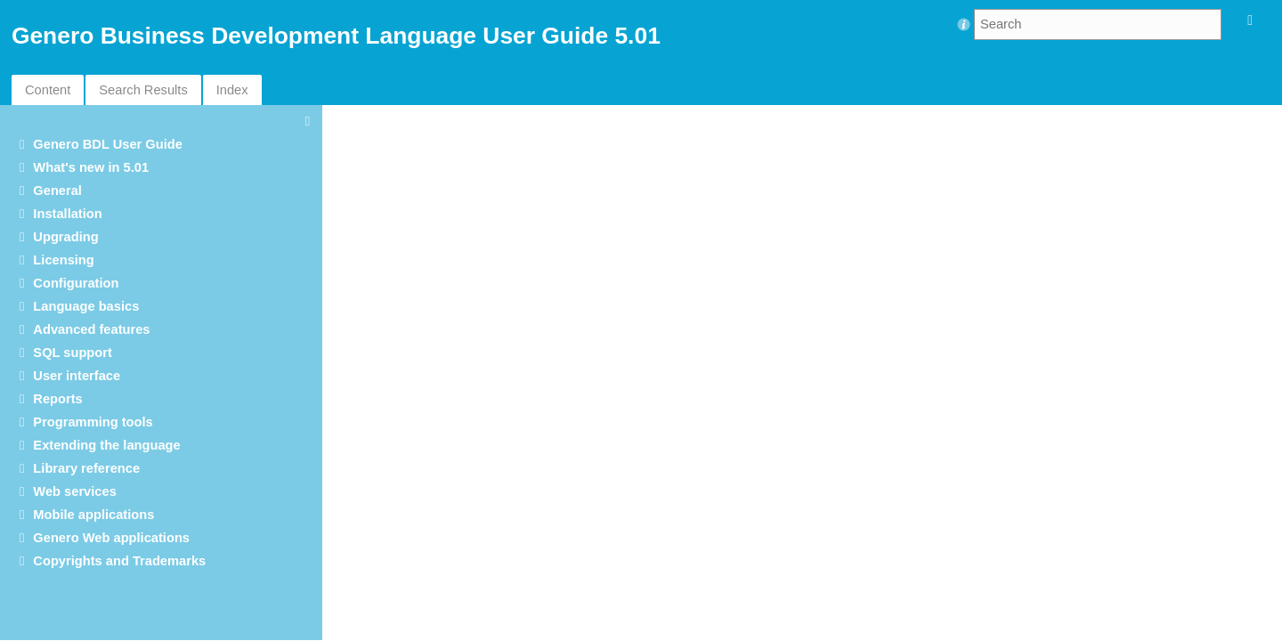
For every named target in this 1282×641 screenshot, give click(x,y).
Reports (57, 399)
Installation (67, 214)
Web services (74, 491)
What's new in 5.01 (91, 167)
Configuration (75, 283)
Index (232, 90)
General (57, 190)
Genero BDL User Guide (108, 144)
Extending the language (106, 445)
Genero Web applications (111, 538)
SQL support (72, 352)
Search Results (143, 90)
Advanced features (91, 329)
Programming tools (92, 422)
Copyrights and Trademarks (119, 561)
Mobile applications (93, 514)
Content (47, 90)
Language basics (86, 306)
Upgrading (65, 237)
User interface (76, 376)
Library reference (86, 468)
